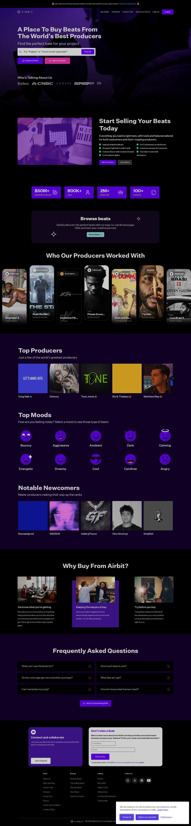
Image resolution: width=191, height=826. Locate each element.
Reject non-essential (147, 817)
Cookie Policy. (162, 810)
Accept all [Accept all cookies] (127, 817)
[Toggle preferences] (167, 817)
